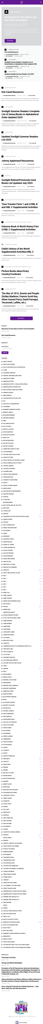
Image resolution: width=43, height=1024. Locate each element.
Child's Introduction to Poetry (12, 463)
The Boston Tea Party (9, 957)
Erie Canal (5, 508)
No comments (9, 25)
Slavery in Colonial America (11, 832)
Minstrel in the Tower (9, 679)
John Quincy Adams (8, 632)
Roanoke (5, 781)
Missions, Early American (10, 685)
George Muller (7, 541)
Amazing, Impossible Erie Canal (12, 375)
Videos (4, 905)
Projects (5, 761)
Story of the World (8, 849)
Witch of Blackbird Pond (10, 925)
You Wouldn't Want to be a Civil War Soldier (15, 944)
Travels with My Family (9, 882)
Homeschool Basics (8, 612)
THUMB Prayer (6, 877)
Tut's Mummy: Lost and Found (11, 885)
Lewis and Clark (7, 648)
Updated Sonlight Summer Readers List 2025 (19, 74)
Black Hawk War (7, 432)
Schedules (5, 801)
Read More (10, 40)
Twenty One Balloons (9, 888)
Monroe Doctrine (7, 691)
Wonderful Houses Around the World (13, 933)
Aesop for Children (8, 364)
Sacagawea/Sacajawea (9, 792)
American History (8, 381)
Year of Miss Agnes (8, 941)
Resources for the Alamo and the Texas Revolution (18, 329)
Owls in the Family (8, 725)
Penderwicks (6, 739)
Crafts (4, 482)
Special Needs (6, 837)
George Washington (8, 547)
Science (5, 806)
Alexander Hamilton (8, 372)
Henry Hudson (7, 595)
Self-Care (5, 809)
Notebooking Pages (8, 719)
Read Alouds (6, 764)
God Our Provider (8, 553)
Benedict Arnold (7, 412)
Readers (5, 767)
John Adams (6, 629)
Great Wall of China (8, 564)
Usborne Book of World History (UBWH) (14, 891)
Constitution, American (9, 474)
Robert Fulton (7, 784)
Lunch (4, 665)
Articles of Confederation (10, 403)
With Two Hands (7, 930)
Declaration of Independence (11, 491)
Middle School (7, 677)
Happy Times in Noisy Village (11, 572)
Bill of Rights (6, 426)
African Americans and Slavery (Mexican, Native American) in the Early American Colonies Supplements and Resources (21, 980)
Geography (6, 536)
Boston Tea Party (8, 443)
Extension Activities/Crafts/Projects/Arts (15, 516)
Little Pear (6, 654)
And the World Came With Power (12, 389)
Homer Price (6, 609)
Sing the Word (7, 820)
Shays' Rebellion (7, 818)
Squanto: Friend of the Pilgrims (12, 843)
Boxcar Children (7, 446)
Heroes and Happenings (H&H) (11, 601)
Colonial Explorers (8, 468)
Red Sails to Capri (8, 772)
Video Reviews (6, 902)
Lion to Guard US (7, 651)
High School (6, 603)
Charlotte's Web (7, 457)
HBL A (4, 575)
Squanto (5, 840)
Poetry (4, 753)
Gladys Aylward (7, 550)
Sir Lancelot (6, 826)
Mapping (5, 668)
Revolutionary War (8, 778)
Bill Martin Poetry (8, 423)
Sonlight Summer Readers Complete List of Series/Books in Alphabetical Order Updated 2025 (21, 63)
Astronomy (6, 406)
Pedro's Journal (7, 736)
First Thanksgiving (8, 525)
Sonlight (5, 834)
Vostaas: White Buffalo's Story (12, 910)
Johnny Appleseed (8, 634)
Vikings (4, 908)
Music (4, 699)
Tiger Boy (5, 879)
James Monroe (7, 623)
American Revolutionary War (11, 387)
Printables (6, 758)
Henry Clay (6, 592)
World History (7, 939)
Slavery (5, 829)
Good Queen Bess (7, 556)
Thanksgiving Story (8, 860)
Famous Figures (7, 519)
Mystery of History (8, 705)
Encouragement (7, 502)
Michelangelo (7, 674)
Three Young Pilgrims (9, 874)
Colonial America (8, 465)
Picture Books (7, 744)
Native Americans (8, 713)
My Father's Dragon (8, 702)
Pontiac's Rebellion (8, 756)
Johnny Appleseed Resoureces (18, 160)
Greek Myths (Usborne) (9, 567)
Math (4, 671)
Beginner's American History (11, 409)
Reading (5, 770)
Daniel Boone (6, 488)
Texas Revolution (8, 857)
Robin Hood (6, 787)
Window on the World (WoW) (11, 922)
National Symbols (8, 710)
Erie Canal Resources (11, 52)
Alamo (4, 370)
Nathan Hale (6, 708)
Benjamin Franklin (8, 418)
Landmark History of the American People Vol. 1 (17, 646)
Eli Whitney (6, 499)
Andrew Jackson (7, 392)
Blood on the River (8, 434)
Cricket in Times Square (9, 485)
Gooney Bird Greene (8, 558)
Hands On (5, 570)
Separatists (6, 812)
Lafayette (5, 643)
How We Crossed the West (10, 615)
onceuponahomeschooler (12, 24)
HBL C (4, 581)
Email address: (20, 348)
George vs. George (8, 544)
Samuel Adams (7, 798)
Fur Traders (6, 530)
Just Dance (6, 637)
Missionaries (6, 682)
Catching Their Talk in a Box (11, 454)
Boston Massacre (8, 440)
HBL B (4, 578)
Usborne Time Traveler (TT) (10, 896)
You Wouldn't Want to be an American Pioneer (16, 947)
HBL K (4, 589)
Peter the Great (7, 741)
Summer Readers (7, 851)
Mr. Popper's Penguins (9, 696)
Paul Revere (6, 730)
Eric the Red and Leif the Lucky (11, 505)
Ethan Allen (6, 510)
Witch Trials (6, 927)
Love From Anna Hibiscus (10, 660)
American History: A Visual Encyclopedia (14, 384)
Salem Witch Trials (8, 795)
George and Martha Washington (12, 963)
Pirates (5, 747)
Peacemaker (6, 733)
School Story (6, 803)
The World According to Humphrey (13, 868)
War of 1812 (6, 916)
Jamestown (6, 626)
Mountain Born (7, 694)
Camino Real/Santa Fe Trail (10, 448)
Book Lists (5, 437)
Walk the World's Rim (9, 913)
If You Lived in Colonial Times (11, 618)
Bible (4, 420)
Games (4, 533)
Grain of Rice (6, 561)
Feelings (5, 522)
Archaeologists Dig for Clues (11, 398)
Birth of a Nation (7, 429)
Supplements (6, 854)
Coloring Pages (7, 471)
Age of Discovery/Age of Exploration (13, 367)
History (5, 606)
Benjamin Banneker (8, 415)
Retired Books (7, 775)
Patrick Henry (7, 727)
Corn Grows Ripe (7, 477)
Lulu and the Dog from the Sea (11, 663)
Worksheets (6, 936)
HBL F (4, 587)
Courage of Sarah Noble (10, 479)
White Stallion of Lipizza (10, 919)
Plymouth (5, 750)
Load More (21, 318)
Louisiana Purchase (8, 657)
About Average (7, 361)
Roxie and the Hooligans (10, 789)
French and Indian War (9, 527)
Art (3, 401)
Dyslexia (5, 496)
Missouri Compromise (9, 688)
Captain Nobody (7, 451)
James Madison (7, 620)
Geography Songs (8, 539)
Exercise (5, 513)
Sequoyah (5, 815)
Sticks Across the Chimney (10, 846)
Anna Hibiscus (7, 395)
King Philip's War (7, 640)
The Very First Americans (10, 865)
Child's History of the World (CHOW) (13, 460)
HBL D (4, 584)
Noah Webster (7, 716)
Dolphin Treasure (8, 494)
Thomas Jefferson (8, 871)
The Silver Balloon (8, 863)
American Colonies (8, 378)
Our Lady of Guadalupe (9, 722)
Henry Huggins (7, 598)
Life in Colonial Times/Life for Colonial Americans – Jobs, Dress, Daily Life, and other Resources (20, 987)
